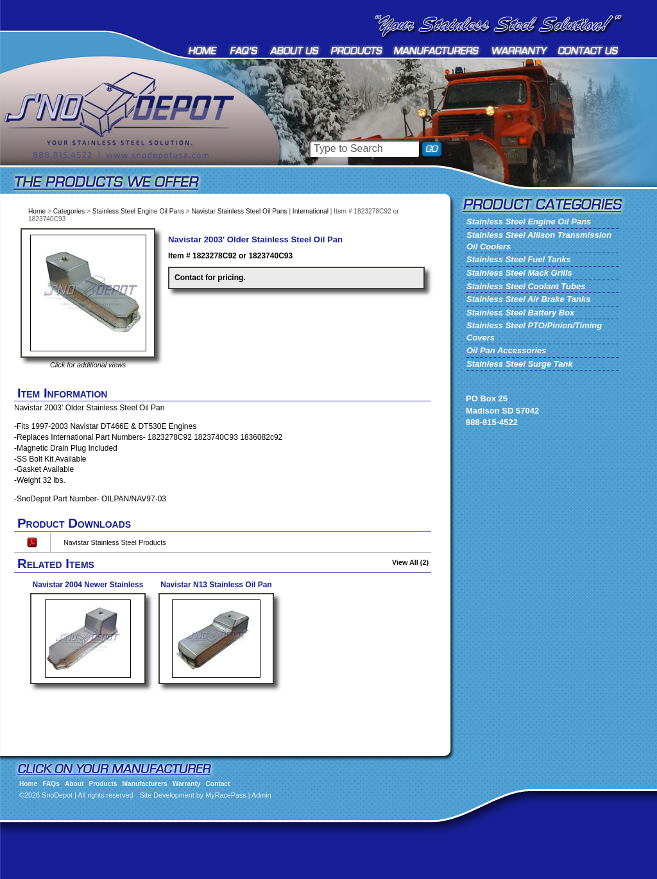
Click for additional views (88, 365)
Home (204, 50)
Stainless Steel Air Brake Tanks (528, 299)
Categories (69, 211)
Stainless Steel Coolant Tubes (525, 286)
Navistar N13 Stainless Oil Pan (215, 584)
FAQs (244, 50)
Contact (588, 50)
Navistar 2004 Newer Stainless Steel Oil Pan (88, 589)
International (310, 211)
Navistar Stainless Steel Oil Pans (239, 211)
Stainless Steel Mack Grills (519, 273)
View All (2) (410, 562)
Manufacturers (437, 50)
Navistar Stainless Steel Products (115, 542)
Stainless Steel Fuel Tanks (518, 259)
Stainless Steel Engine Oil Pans (138, 211)
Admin (261, 795)
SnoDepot (134, 134)
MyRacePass (225, 795)
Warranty (519, 50)
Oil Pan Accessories (506, 350)
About (294, 50)
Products (356, 50)
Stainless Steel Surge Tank (519, 364)
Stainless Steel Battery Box (520, 312)
